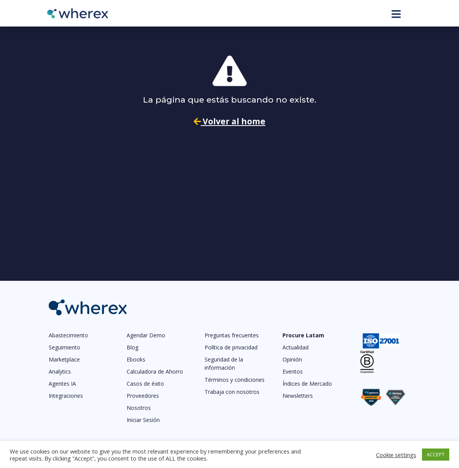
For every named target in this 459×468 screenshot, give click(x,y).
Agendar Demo (146, 335)
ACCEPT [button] (436, 454)
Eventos (292, 371)
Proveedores (143, 395)
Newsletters (297, 395)
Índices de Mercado (307, 383)
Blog (132, 347)
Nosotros (139, 407)
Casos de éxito (145, 383)
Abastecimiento (68, 335)
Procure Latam (303, 335)
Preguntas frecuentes (232, 335)
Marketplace (64, 359)
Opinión (292, 359)
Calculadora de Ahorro (155, 371)
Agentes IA (62, 383)
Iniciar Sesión (143, 420)
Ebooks (136, 359)
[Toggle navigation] (396, 14)
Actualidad (295, 347)
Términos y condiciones (235, 379)
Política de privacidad (231, 347)
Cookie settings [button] (396, 454)
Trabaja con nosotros (232, 391)
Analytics (60, 371)
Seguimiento (64, 347)
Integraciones (66, 395)
